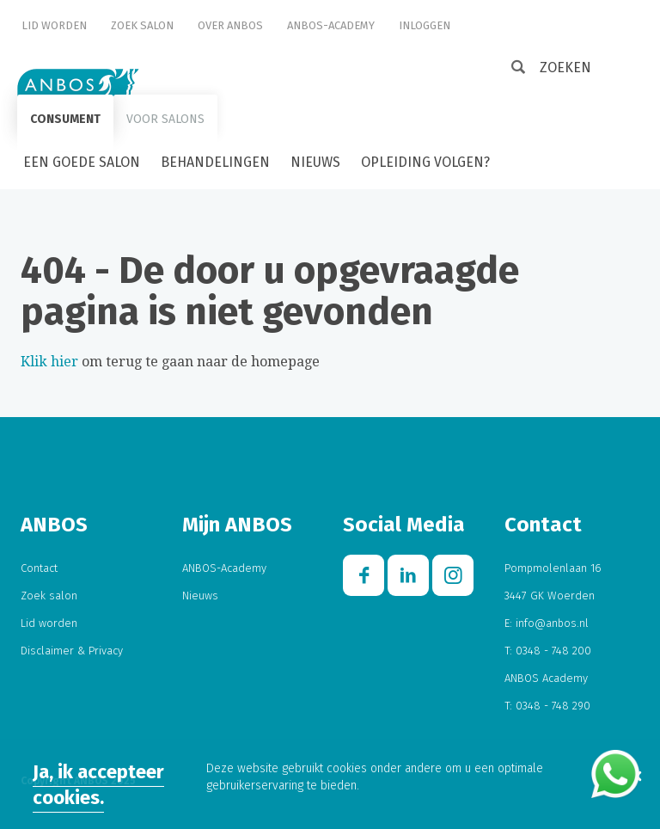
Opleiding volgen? (425, 162)
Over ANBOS (230, 25)
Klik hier (49, 361)
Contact (39, 568)
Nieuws (315, 162)
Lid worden (54, 25)
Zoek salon (142, 25)
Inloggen (424, 25)
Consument (65, 119)
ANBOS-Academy (331, 25)
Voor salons (165, 119)
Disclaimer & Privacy (72, 650)
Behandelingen (215, 162)
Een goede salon (81, 162)
